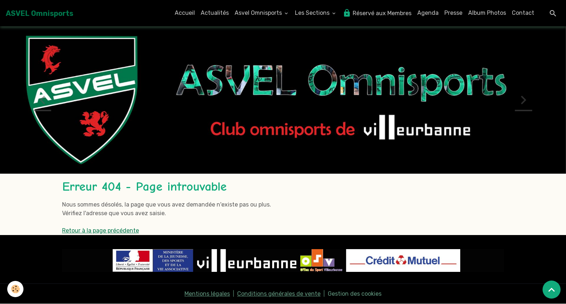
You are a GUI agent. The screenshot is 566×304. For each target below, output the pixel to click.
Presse (453, 12)
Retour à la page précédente (100, 230)
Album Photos (487, 12)
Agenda (428, 12)
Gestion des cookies (355, 293)
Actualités (215, 12)
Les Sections (313, 12)
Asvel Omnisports (259, 12)
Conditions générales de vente (279, 293)
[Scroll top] (552, 290)
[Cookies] (15, 289)
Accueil (185, 12)
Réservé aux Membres (377, 13)
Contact (523, 12)
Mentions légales (207, 293)
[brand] (39, 13)
